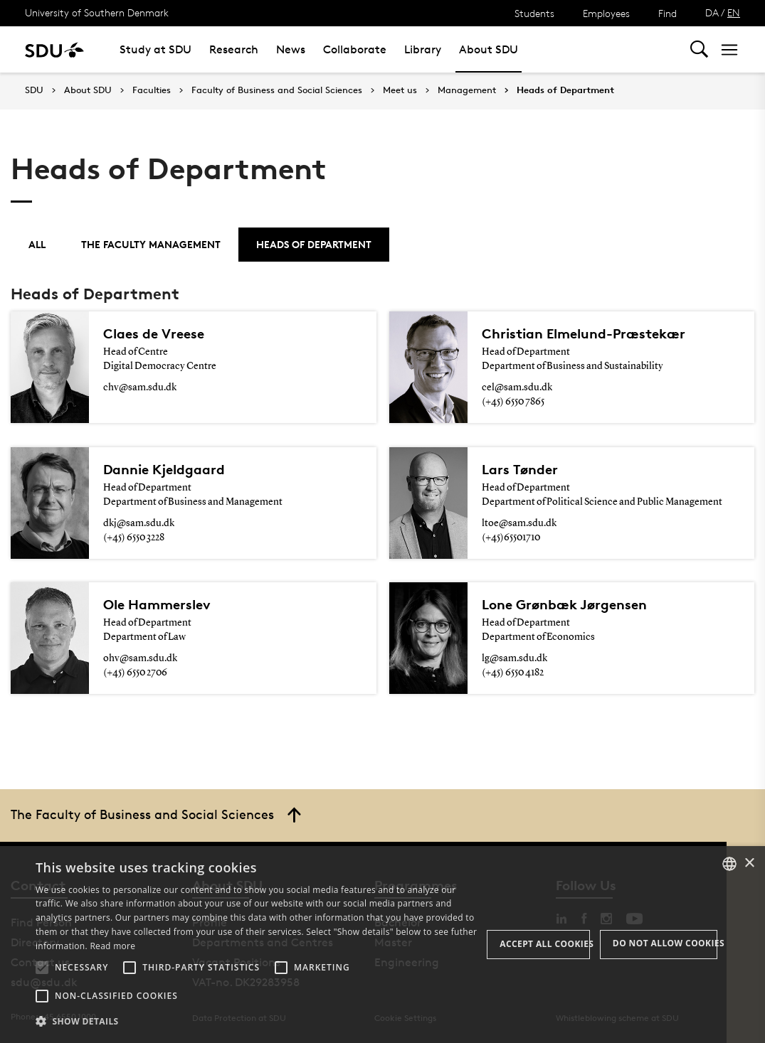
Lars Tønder (520, 469)
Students (534, 13)
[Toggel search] (699, 49)
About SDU (488, 49)
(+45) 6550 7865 (513, 402)
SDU (34, 90)
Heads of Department (565, 90)
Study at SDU (155, 49)
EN (733, 12)
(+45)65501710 (511, 537)
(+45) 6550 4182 (513, 673)
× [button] (749, 863)
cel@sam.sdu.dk (517, 387)
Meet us (400, 90)
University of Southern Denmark (97, 12)
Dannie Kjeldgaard (164, 469)
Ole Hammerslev (157, 604)
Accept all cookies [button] (545, 944)
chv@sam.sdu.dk (139, 387)
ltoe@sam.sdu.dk (519, 523)
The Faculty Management (151, 244)
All (37, 244)
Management (467, 90)
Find (667, 13)
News (290, 49)
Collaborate (354, 49)
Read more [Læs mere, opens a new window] (112, 946)
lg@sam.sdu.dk (514, 658)
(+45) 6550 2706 (135, 673)
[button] (42, 967)
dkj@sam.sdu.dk (138, 523)
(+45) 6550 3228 (133, 537)
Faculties (151, 90)
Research (233, 49)
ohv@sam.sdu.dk (140, 658)
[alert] (382, 944)
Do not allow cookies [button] (665, 943)
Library (422, 49)
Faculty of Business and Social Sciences (276, 90)
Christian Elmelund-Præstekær (583, 333)
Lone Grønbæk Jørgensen (564, 604)
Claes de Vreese (153, 333)
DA (712, 12)
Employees (606, 13)
